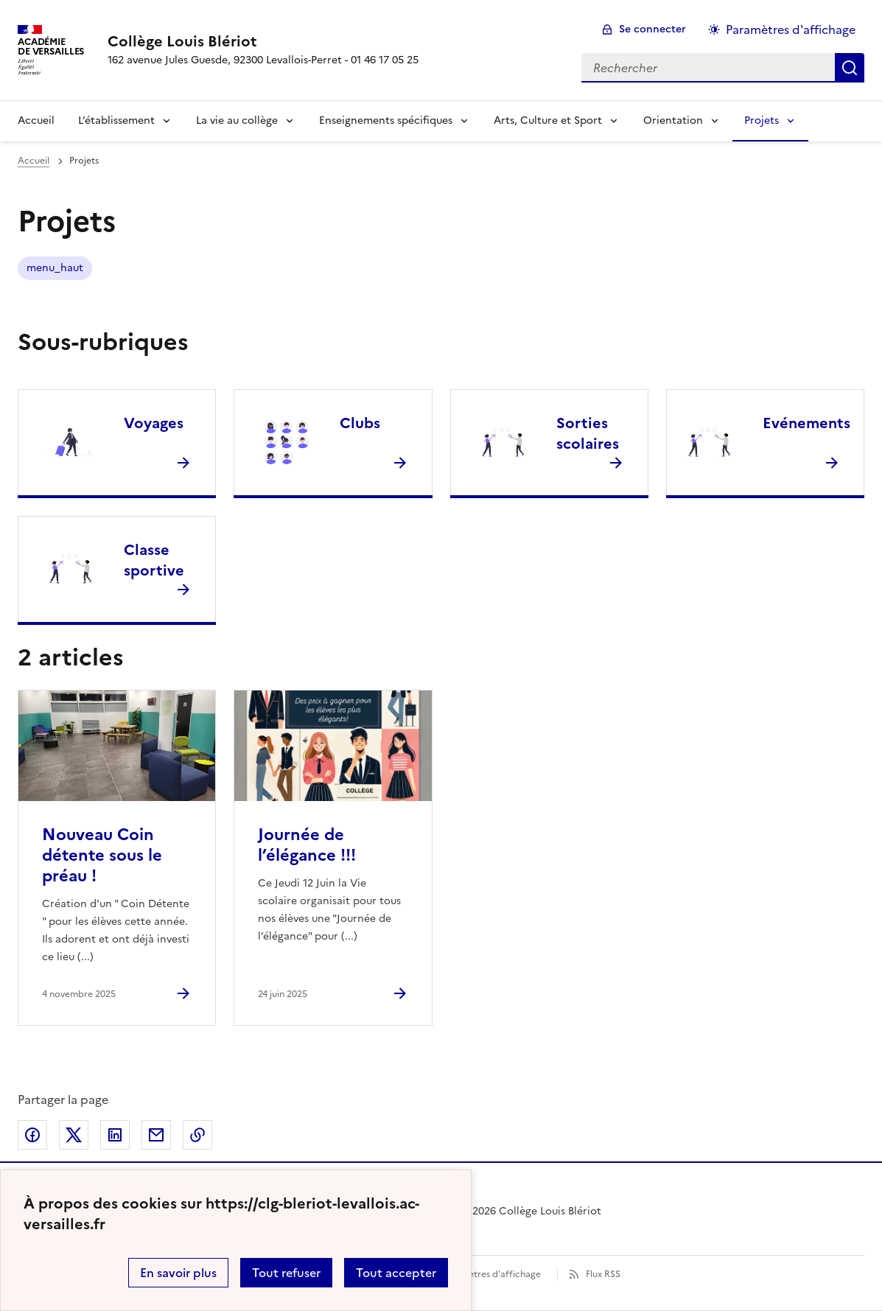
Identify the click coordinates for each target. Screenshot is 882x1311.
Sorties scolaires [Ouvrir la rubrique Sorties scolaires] (587, 433)
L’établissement (116, 120)
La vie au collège (237, 120)
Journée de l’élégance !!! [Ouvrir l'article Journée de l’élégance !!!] (307, 844)
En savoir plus (178, 1273)
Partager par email (156, 1135)
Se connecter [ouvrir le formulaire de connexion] (652, 29)
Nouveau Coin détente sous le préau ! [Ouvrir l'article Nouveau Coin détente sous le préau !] (102, 855)
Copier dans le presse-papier (197, 1135)
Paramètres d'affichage (491, 1274)
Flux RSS (603, 1274)
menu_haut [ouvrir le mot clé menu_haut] (55, 268)
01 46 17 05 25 (385, 60)
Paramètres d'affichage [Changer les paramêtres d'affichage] (790, 29)
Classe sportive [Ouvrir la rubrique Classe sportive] (154, 560)
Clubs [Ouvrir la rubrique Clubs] (360, 423)
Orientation (673, 120)
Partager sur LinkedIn (115, 1135)
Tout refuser (286, 1273)
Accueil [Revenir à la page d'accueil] (36, 120)
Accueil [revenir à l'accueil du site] (33, 160)
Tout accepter (396, 1273)
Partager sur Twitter (73, 1135)
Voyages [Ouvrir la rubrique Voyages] (153, 423)
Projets (761, 120)
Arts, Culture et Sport (548, 120)
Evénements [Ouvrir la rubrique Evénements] (806, 423)
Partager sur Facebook (32, 1135)
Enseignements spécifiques (385, 120)
